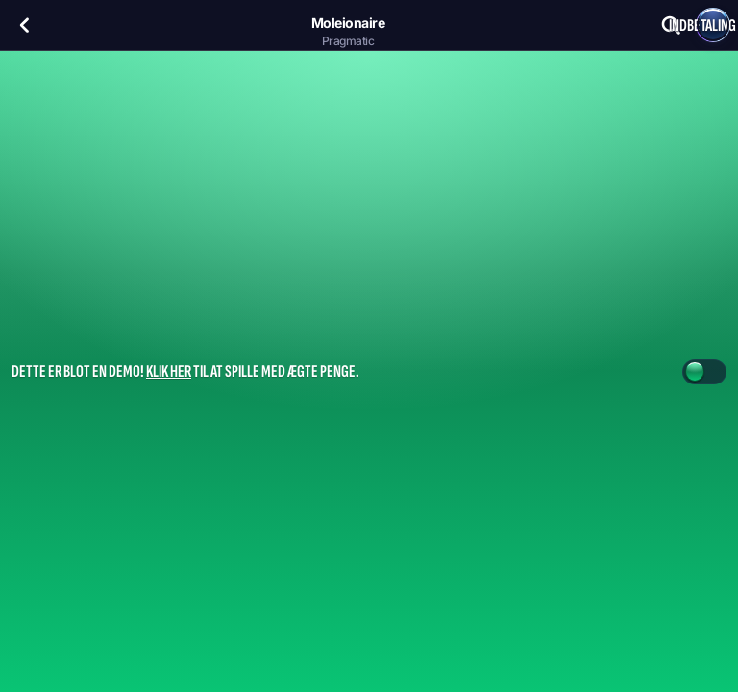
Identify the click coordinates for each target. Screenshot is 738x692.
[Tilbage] (25, 25)
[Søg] (670, 25)
